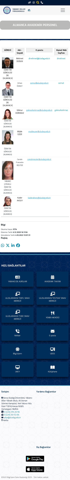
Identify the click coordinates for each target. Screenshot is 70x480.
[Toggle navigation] (63, 10)
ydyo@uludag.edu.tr (12, 417)
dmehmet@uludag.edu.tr (39, 58)
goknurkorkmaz (61, 110)
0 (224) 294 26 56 (12, 412)
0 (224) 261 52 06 (11, 415)
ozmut (61, 83)
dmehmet (61, 58)
